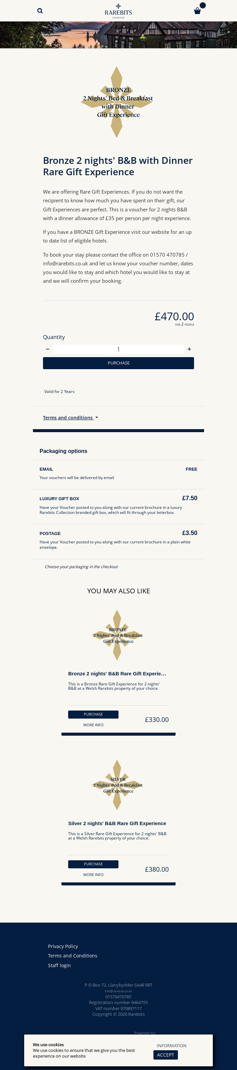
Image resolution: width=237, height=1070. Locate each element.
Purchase (119, 363)
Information (171, 1045)
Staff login (59, 965)
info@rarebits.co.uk (118, 991)
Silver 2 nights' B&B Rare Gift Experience (118, 828)
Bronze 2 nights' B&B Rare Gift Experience (120, 676)
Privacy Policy (64, 946)
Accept (164, 1055)
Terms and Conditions (73, 955)
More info (92, 728)
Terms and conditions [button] (69, 419)
